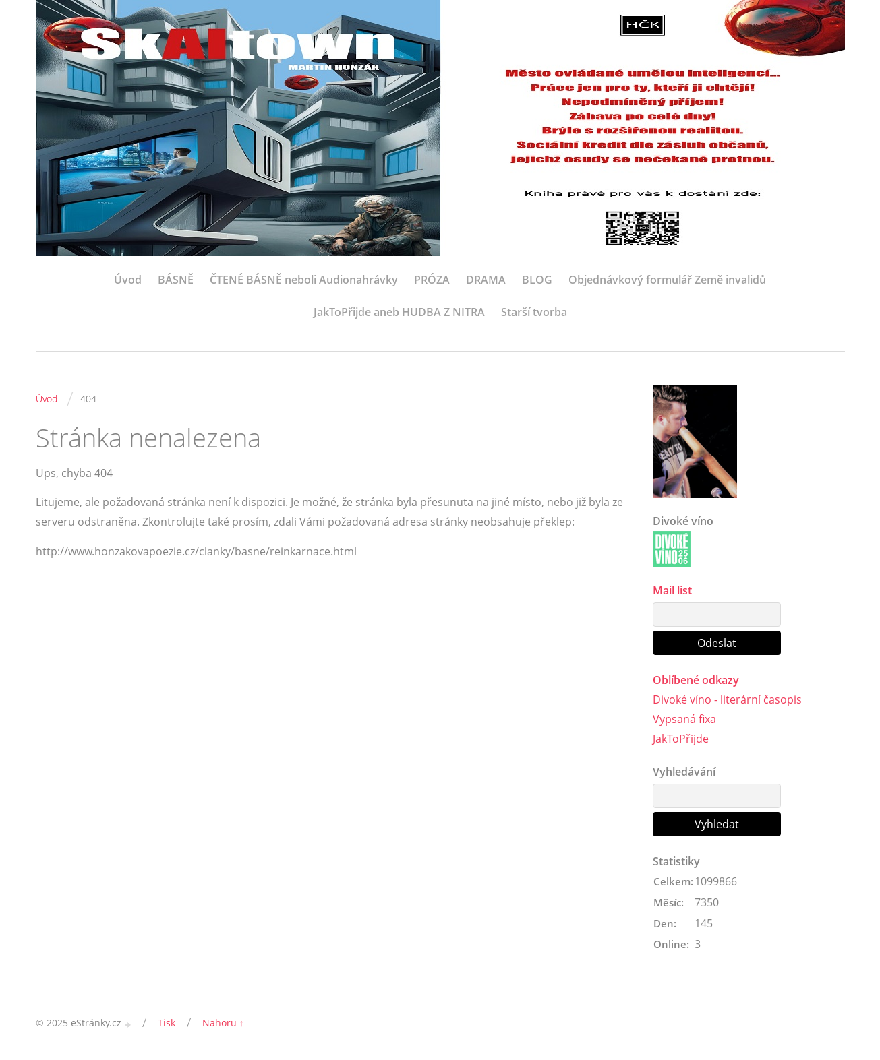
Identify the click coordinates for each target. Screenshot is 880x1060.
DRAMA (486, 279)
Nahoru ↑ (223, 1022)
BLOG (537, 279)
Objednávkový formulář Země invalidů (667, 279)
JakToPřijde (681, 738)
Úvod (128, 279)
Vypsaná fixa (684, 719)
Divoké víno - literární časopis (727, 699)
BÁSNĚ (176, 279)
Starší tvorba (534, 312)
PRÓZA (432, 279)
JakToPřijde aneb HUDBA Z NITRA (399, 312)
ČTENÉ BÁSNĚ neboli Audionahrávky (304, 279)
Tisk (166, 1022)
